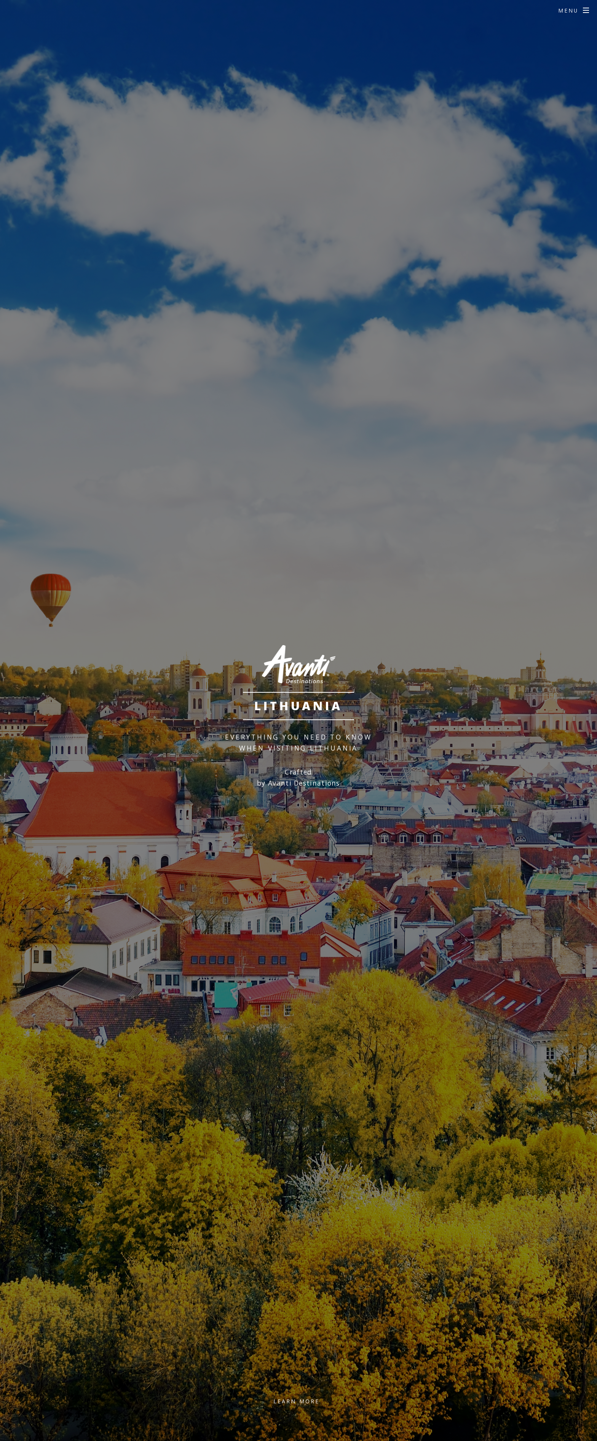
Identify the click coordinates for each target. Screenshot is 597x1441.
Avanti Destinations (304, 783)
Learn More (296, 1401)
